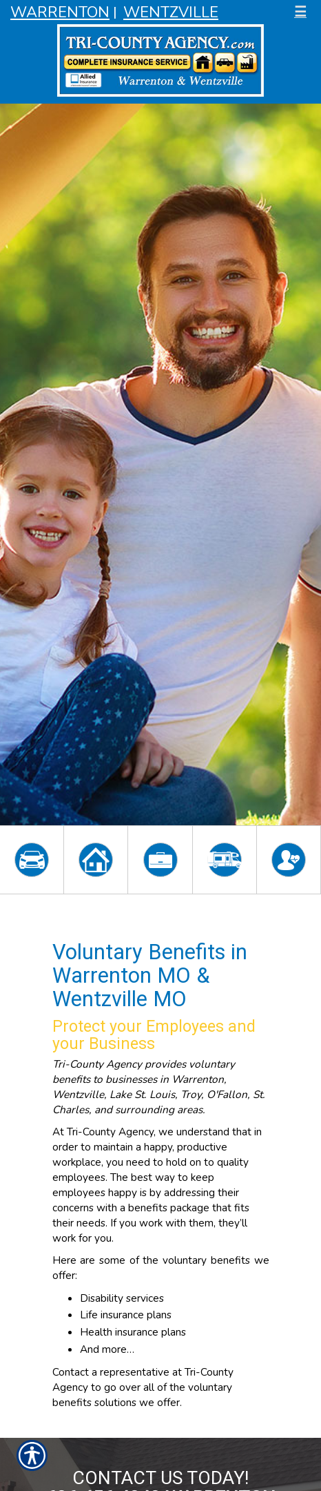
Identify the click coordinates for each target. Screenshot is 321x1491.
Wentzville (170, 12)
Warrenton (60, 12)
